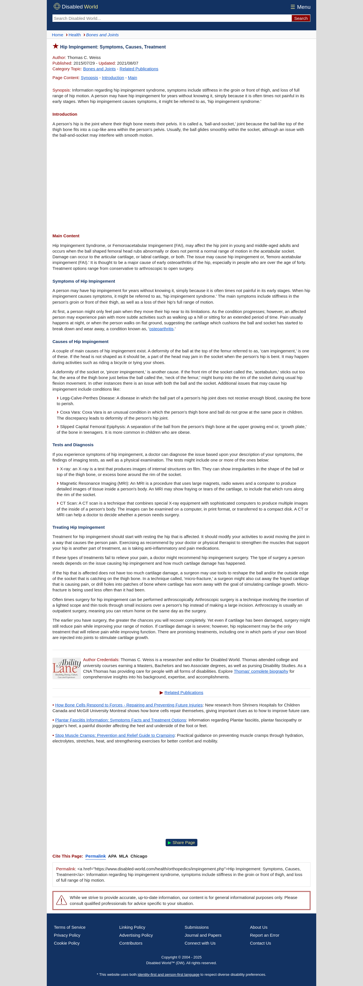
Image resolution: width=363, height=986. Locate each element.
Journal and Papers (203, 935)
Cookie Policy (67, 943)
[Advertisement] (181, 186)
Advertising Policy (136, 935)
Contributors (131, 943)
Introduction (113, 77)
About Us (259, 927)
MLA (123, 856)
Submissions (197, 927)
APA (112, 856)
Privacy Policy (67, 935)
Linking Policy (132, 927)
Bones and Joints (99, 68)
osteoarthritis (161, 328)
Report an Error (264, 935)
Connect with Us (200, 943)
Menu (300, 7)
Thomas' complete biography (261, 671)
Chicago (138, 856)
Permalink (95, 856)
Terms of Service (70, 927)
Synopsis (89, 77)
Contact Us (260, 943)
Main (132, 77)
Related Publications (139, 68)
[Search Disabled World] (171, 18)
